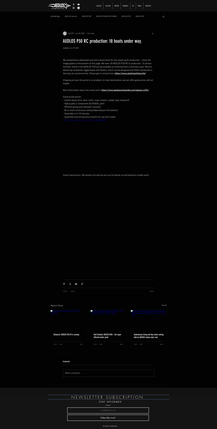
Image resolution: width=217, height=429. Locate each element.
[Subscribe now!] (108, 418)
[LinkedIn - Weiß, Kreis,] (78, 8)
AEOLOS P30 (86, 16)
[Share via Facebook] (64, 284)
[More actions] (152, 33)
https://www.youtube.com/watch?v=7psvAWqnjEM (84, 120)
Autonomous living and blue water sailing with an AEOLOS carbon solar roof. (148, 336)
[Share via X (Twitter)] (70, 284)
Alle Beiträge (55, 16)
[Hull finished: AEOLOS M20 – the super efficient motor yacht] (108, 320)
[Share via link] (82, 284)
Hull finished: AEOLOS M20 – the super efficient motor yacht (107, 336)
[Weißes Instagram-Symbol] (73, 8)
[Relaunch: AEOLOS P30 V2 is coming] (68, 320)
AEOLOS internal (71, 16)
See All (164, 305)
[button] (163, 16)
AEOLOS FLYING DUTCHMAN (106, 16)
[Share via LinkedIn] (76, 284)
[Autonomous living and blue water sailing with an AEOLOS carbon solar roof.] (149, 320)
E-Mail (107, 405)
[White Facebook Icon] (73, 4)
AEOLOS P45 (126, 16)
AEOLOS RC (140, 16)
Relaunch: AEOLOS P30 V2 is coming (66, 334)
